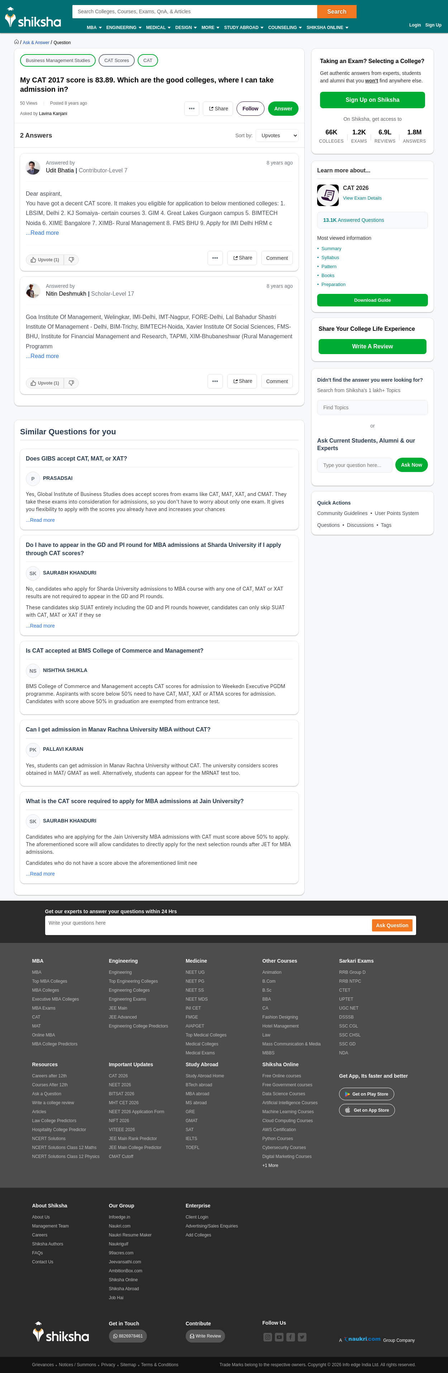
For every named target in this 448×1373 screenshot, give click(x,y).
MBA (94, 28)
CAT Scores (116, 60)
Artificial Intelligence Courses (290, 1102)
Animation (271, 972)
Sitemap (128, 1364)
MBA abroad (197, 1093)
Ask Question (392, 925)
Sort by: (244, 135)
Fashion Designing (280, 1017)
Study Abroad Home (205, 1075)
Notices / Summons (77, 1364)
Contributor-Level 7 (103, 170)
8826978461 (131, 1336)
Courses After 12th (50, 1084)
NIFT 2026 (119, 1120)
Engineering (123, 28)
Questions (328, 525)
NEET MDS (197, 999)
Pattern (329, 266)
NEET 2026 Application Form (137, 1111)
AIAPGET (195, 1026)
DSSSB (346, 1017)
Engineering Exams (127, 999)
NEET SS (195, 990)
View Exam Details (362, 198)
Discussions (360, 525)
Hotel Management (280, 1026)
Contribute (198, 1323)
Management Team (50, 1226)
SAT (190, 1129)
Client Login (197, 1217)
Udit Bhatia (60, 170)
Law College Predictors (54, 1120)
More (210, 28)
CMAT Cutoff (121, 1156)
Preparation (333, 284)
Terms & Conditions (159, 1364)
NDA (343, 1052)
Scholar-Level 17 (112, 294)
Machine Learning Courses (288, 1111)
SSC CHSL (350, 1035)
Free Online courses (281, 1075)
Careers (40, 1235)
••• (192, 108)
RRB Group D (352, 972)
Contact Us (42, 1261)
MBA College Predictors (55, 1044)
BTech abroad (199, 1084)
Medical (158, 28)
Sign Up (433, 25)
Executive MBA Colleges (55, 999)
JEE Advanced (123, 1017)
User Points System (397, 513)
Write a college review (53, 1102)
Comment (277, 258)
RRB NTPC (350, 981)
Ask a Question (46, 1093)
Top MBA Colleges (49, 981)
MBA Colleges (45, 990)
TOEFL (192, 1147)
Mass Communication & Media (291, 1044)
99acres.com (121, 1252)
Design (185, 28)
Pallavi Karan (63, 749)
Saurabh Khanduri (69, 573)
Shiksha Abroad (124, 1288)
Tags (386, 525)
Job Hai (116, 1297)
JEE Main (118, 1008)
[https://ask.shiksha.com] (37, 42)
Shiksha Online (326, 28)
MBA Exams (44, 1008)
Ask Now (411, 465)
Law (266, 1035)
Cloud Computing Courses (287, 1120)
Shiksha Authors (47, 1243)
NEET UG (195, 972)
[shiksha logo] (63, 1332)
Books (327, 275)
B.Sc (266, 990)
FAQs (37, 1252)
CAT (147, 60)
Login (415, 25)
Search (336, 12)
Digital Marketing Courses (286, 1156)
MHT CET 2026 (124, 1102)
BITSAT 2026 (121, 1093)
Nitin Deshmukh (66, 294)
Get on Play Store (366, 1094)
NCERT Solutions (49, 1138)
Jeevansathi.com (125, 1261)
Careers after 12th (49, 1075)
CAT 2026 (118, 1075)
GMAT (192, 1120)
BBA (266, 999)
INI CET (193, 1008)
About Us (41, 1217)
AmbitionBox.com (125, 1270)
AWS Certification (279, 1129)
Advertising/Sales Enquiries (212, 1226)
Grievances (43, 1364)
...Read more (42, 233)
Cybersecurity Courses (284, 1147)
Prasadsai (57, 478)
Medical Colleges (202, 1044)
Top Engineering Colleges (133, 981)
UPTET (346, 999)
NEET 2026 (120, 1084)
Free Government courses (287, 1084)
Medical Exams (200, 1052)
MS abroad (196, 1102)
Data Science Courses (283, 1093)
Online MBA (43, 1035)
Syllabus (330, 257)
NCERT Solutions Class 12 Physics (66, 1156)
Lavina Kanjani (53, 113)
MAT (36, 1026)
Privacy (108, 1364)
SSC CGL (348, 1026)
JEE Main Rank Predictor (133, 1138)
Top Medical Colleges (206, 1035)
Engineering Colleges (129, 990)
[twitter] (302, 1337)
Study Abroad (243, 28)
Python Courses (277, 1138)
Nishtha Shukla (65, 670)
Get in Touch (124, 1323)
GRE (190, 1111)
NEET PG (195, 981)
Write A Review (372, 346)
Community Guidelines (342, 513)
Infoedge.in (119, 1217)
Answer (283, 108)
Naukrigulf (118, 1243)
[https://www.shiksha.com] (17, 42)
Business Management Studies (58, 60)
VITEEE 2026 (122, 1129)
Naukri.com (120, 1226)
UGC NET (348, 1008)
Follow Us (274, 1323)
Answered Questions (353, 220)
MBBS (268, 1052)
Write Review (208, 1336)
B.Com (269, 981)
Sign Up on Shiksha (372, 100)
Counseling (284, 28)
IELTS (191, 1138)
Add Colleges (198, 1235)
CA (265, 1008)
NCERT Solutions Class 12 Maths (64, 1147)
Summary (331, 248)
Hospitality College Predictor (59, 1129)
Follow (250, 108)
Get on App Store (367, 1109)
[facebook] (290, 1337)
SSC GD (347, 1044)
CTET (344, 990)
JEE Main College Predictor (135, 1147)
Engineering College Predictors (138, 1026)
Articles (39, 1111)
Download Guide (372, 300)
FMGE (192, 1017)
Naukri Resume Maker (130, 1235)
